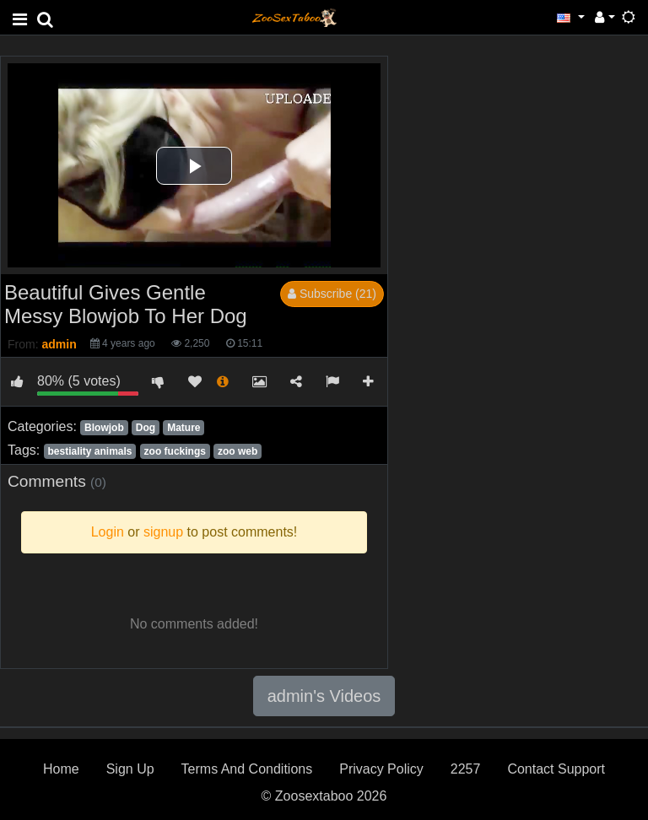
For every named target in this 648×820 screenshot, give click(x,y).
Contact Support (556, 769)
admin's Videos (324, 696)
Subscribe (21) (332, 293)
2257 (466, 769)
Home (61, 769)
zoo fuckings (175, 451)
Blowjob (104, 428)
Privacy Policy (381, 769)
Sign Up (130, 769)
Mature (183, 428)
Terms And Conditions (247, 769)
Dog (145, 428)
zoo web (237, 451)
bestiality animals (89, 451)
